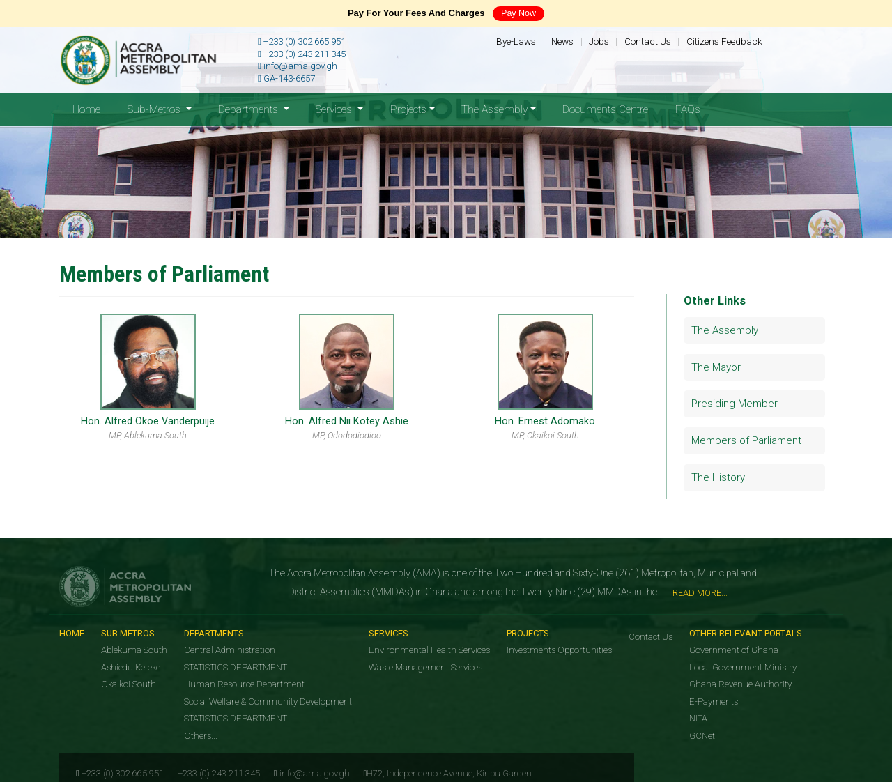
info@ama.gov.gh (297, 66)
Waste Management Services (425, 667)
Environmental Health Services (429, 650)
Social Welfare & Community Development (268, 701)
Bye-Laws (516, 41)
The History (718, 477)
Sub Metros (128, 633)
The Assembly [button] (494, 109)
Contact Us (647, 41)
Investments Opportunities (559, 650)
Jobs (599, 41)
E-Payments (713, 701)
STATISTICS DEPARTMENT (235, 667)
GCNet (702, 735)
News (562, 41)
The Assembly (724, 330)
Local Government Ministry (743, 667)
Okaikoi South (128, 684)
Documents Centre (605, 109)
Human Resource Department (244, 684)
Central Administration (229, 650)
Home (93, 108)
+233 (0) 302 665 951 (302, 41)
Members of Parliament (746, 440)
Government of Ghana (733, 650)
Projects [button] (408, 109)
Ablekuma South (134, 650)
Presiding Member (734, 403)
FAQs (687, 109)
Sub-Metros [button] (155, 109)
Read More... (700, 593)
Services (388, 633)
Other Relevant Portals (745, 633)
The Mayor (716, 367)
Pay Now (518, 13)
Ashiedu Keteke (130, 667)
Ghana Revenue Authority (740, 684)
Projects (528, 633)
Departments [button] (249, 109)
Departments (214, 633)
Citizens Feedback (724, 41)
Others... (200, 735)
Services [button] (335, 109)
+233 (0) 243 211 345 (302, 54)
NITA (698, 718)
